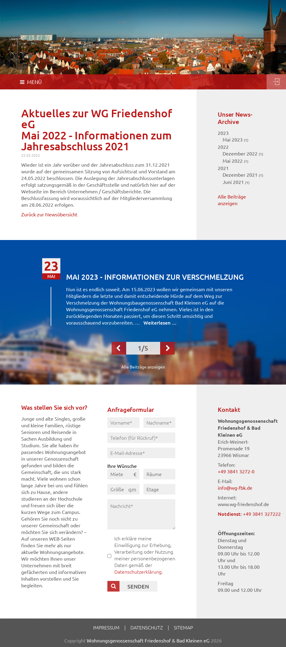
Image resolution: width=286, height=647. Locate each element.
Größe (117, 489)
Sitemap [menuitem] (183, 627)
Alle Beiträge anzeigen (143, 366)
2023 (223, 133)
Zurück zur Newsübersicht (49, 214)
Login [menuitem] (276, 81)
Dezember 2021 (243, 175)
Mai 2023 (235, 139)
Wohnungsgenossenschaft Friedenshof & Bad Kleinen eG (148, 640)
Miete (116, 474)
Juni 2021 (236, 182)
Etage (152, 489)
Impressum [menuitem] (106, 627)
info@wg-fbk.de (235, 488)
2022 (223, 147)
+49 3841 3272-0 (236, 471)
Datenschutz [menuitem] (146, 627)
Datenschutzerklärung (138, 571)
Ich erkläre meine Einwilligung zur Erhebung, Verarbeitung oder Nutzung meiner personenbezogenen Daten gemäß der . (144, 555)
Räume (154, 474)
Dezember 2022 (243, 153)
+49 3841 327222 (262, 514)
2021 (223, 168)
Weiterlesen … (160, 322)
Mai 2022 (235, 161)
